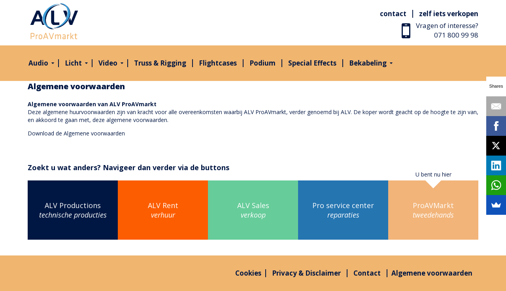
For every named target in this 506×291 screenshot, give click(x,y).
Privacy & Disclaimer (306, 273)
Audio (38, 63)
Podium (262, 63)
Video (107, 63)
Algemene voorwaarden (94, 133)
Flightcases (218, 63)
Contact (393, 13)
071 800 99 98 (456, 34)
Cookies (248, 273)
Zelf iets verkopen (448, 13)
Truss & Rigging (160, 63)
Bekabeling (368, 63)
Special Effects (312, 63)
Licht (73, 63)
